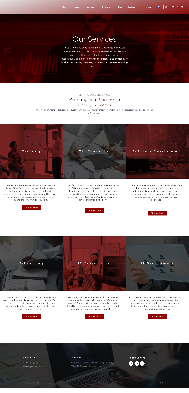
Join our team (146, 7)
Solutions (107, 7)
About (77, 7)
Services (91, 7)
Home (65, 7)
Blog (120, 7)
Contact (131, 7)
